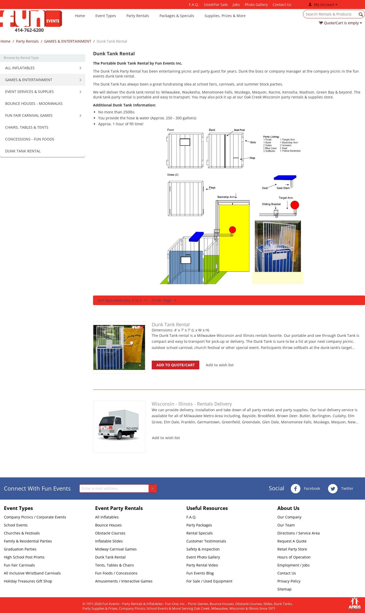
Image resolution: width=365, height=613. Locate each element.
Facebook (305, 489)
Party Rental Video (202, 565)
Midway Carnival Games (116, 549)
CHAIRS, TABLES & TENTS (26, 127)
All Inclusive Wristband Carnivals (32, 573)
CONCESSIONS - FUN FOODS (29, 139)
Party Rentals (137, 15)
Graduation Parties (20, 549)
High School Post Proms (24, 557)
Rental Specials (199, 533)
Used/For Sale (216, 4)
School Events (16, 525)
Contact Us (282, 4)
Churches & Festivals (22, 533)
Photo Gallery (256, 4)
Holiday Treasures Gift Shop (28, 581)
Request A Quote (292, 541)
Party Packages (199, 525)
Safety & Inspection (203, 549)
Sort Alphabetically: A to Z (122, 300)
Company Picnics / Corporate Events (35, 517)
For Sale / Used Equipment (209, 581)
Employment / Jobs (293, 565)
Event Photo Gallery (203, 557)
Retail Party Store (292, 549)
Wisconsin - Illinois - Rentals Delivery (192, 404)
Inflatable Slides (109, 541)
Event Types (105, 15)
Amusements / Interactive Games (124, 581)
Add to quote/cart (175, 364)
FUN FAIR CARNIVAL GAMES (28, 115)
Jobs (236, 4)
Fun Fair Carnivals (19, 565)
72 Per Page (163, 300)
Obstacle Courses (110, 533)
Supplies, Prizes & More (225, 15)
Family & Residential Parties (28, 541)
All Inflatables (107, 517)
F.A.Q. (194, 4)
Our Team (286, 525)
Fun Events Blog (200, 573)
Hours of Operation (294, 557)
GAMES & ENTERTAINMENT (67, 41)
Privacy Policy (288, 581)
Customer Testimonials (206, 541)
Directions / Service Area (298, 533)
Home (80, 15)
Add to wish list (220, 364)
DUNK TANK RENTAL (23, 151)
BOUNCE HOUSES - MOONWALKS (34, 103)
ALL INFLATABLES (20, 67)
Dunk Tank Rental (171, 324)
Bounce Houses (108, 525)
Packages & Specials (176, 15)
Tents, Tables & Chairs (114, 565)
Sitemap (284, 589)
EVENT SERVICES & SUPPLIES (29, 91)
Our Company (289, 517)
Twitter (340, 489)
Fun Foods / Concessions (116, 573)
